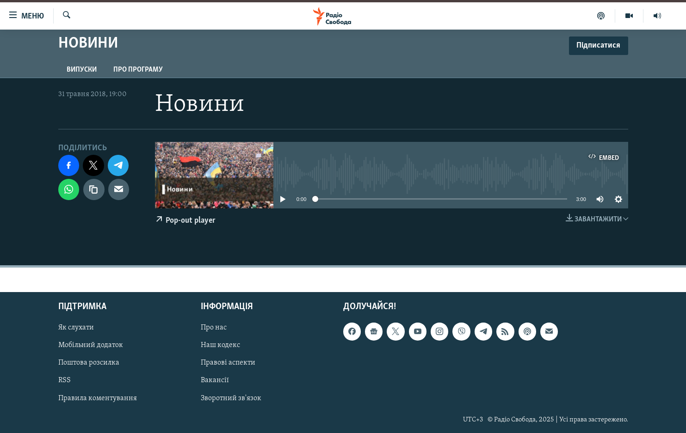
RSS (64, 380)
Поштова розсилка (88, 362)
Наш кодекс (220, 345)
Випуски (82, 69)
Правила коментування (97, 398)
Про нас (214, 327)
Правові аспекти (228, 362)
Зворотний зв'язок (231, 398)
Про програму (138, 69)
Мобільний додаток (90, 345)
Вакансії (215, 380)
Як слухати (76, 327)
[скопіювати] (94, 189)
